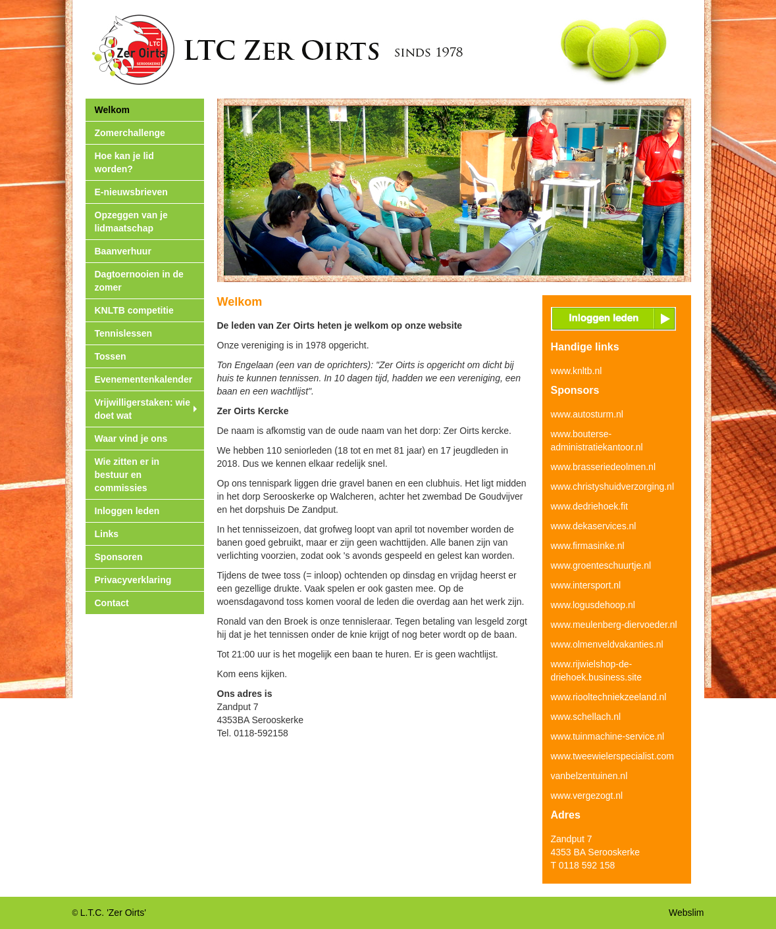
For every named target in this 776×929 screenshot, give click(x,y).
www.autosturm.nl (587, 414)
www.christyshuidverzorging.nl (613, 486)
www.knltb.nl (576, 371)
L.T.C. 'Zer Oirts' (113, 912)
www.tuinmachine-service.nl (608, 736)
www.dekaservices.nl (593, 526)
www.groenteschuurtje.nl (601, 565)
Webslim (686, 912)
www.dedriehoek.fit (590, 506)
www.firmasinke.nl (588, 545)
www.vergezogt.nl (587, 795)
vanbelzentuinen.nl (589, 776)
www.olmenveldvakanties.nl (607, 644)
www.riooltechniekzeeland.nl (609, 697)
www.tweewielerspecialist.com (613, 756)
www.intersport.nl (586, 585)
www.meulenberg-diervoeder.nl (614, 624)
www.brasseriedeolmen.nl (603, 467)
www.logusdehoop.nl (593, 605)
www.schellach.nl (586, 716)
